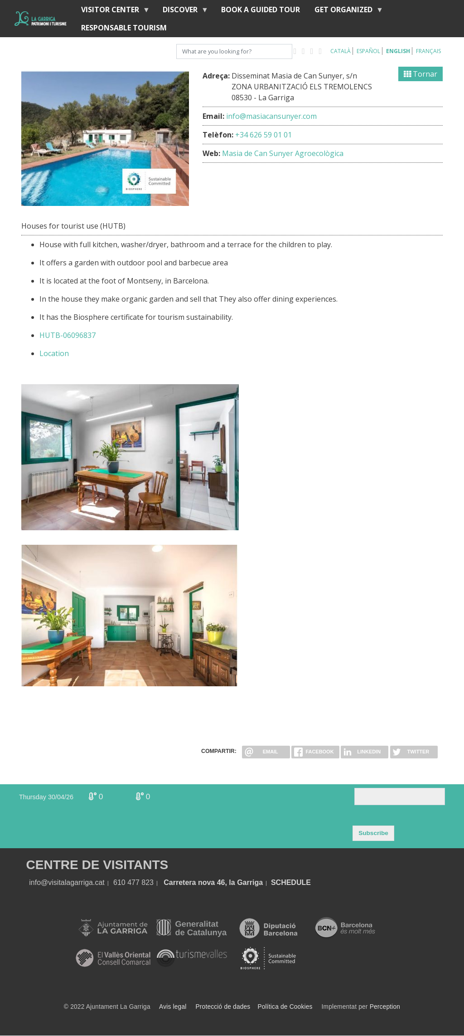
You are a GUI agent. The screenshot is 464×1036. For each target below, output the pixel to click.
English (398, 51)
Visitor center (112, 12)
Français (428, 51)
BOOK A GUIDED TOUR (260, 10)
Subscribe (373, 833)
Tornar (420, 74)
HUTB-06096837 (67, 335)
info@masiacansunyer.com (271, 116)
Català (340, 51)
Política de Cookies (284, 1006)
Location (54, 353)
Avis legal (172, 1006)
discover (181, 12)
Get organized (345, 12)
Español (368, 51)
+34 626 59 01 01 (263, 135)
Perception (385, 1006)
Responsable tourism (124, 28)
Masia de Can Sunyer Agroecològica (282, 153)
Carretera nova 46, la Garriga (213, 882)
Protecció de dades (223, 1006)
